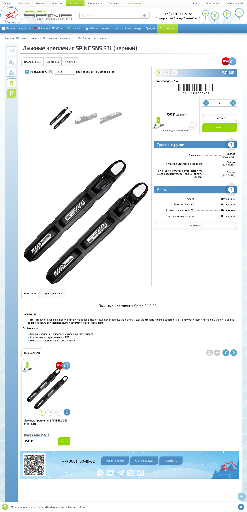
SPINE (228, 72)
